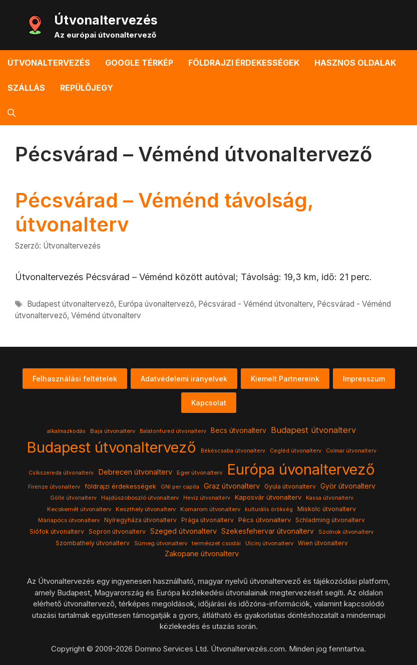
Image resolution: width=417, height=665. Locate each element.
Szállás (26, 88)
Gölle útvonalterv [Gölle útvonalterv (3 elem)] (73, 498)
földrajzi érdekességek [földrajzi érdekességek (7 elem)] (120, 486)
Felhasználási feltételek (75, 378)
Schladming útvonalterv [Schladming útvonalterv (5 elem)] (330, 520)
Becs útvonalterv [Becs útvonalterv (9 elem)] (238, 430)
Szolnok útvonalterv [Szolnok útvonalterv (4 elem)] (345, 531)
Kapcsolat (208, 402)
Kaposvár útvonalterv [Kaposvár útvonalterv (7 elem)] (268, 497)
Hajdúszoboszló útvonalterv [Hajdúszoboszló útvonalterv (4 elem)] (140, 497)
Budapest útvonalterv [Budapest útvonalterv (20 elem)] (313, 430)
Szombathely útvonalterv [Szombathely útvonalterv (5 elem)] (93, 543)
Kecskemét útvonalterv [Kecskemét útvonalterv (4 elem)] (79, 509)
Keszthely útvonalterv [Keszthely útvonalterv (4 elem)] (146, 509)
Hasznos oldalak (355, 63)
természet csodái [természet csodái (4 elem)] (216, 543)
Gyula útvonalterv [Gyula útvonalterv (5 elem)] (290, 486)
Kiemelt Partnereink (285, 378)
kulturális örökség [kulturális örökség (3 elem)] (269, 509)
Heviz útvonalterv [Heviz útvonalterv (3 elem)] (206, 498)
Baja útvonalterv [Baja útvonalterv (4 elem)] (112, 430)
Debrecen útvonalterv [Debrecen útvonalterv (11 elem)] (135, 472)
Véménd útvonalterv (106, 315)
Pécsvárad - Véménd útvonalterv (255, 304)
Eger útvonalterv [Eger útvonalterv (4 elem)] (199, 472)
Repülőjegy (86, 88)
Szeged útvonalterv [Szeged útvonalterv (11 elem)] (183, 531)
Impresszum (364, 378)
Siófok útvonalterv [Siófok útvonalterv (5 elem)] (57, 531)
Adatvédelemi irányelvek (184, 378)
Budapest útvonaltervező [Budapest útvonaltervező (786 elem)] (111, 447)
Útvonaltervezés (106, 20)
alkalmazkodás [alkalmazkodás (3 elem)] (66, 431)
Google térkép (139, 63)
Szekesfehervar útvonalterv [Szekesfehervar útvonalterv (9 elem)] (267, 531)
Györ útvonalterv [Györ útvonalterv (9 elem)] (347, 486)
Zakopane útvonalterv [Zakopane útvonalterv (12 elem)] (202, 553)
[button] (11, 112)
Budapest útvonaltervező (70, 304)
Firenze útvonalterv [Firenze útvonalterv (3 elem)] (54, 487)
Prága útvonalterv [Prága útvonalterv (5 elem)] (207, 520)
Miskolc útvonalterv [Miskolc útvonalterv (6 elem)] (326, 509)
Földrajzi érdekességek (243, 63)
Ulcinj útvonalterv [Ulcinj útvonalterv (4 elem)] (269, 543)
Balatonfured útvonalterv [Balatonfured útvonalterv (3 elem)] (173, 431)
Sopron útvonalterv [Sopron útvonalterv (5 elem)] (117, 531)
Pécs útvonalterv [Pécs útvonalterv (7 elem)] (264, 520)
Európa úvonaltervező (156, 304)
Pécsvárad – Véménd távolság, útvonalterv (164, 212)
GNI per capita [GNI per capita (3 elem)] (180, 487)
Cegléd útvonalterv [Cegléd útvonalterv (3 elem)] (295, 451)
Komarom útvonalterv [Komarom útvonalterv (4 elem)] (210, 509)
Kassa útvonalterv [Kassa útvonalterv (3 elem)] (329, 498)
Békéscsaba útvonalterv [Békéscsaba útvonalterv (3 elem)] (233, 451)
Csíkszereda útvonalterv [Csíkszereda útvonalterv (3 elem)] (61, 473)
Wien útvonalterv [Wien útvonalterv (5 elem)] (323, 543)
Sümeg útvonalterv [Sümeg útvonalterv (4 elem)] (160, 543)
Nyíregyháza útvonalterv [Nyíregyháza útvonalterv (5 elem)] (140, 520)
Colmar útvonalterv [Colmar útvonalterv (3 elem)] (351, 451)
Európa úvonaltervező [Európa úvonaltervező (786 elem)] (301, 469)
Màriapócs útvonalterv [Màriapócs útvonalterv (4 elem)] (69, 520)
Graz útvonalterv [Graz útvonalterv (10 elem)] (232, 486)
